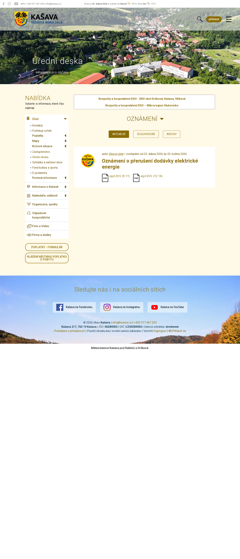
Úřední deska (40, 157)
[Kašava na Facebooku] (4, 4)
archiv (172, 134)
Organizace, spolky (42, 204)
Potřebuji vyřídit (42, 130)
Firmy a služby (39, 235)
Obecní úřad (116, 154)
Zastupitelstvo (41, 151)
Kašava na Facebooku (74, 307)
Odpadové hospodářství (38, 215)
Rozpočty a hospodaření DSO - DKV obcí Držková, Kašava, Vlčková (141, 98)
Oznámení (142, 118)
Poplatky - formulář (46, 247)
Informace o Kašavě (42, 187)
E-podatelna (39, 173)
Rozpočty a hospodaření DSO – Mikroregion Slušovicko (141, 105)
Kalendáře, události (42, 196)
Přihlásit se (177, 331)
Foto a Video (38, 226)
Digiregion (159, 331)
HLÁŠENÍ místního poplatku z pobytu (47, 258)
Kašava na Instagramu (122, 307)
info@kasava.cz (122, 322)
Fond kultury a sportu (45, 167)
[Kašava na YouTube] (16, 4)
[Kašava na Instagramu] (9, 4)
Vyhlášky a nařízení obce (47, 162)
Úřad (33, 119)
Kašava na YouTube (167, 307)
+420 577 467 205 (145, 322)
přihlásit (214, 19)
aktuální (118, 134)
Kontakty (37, 125)
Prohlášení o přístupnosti (69, 331)
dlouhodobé (146, 134)
